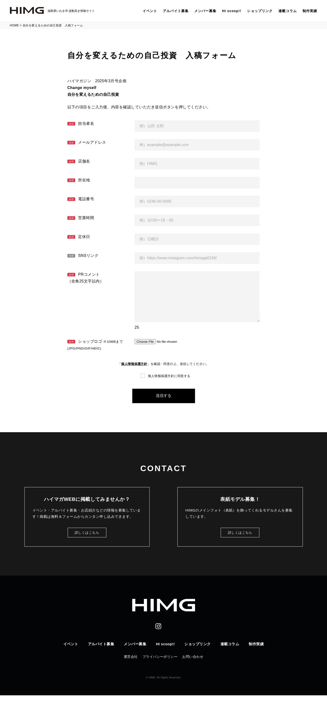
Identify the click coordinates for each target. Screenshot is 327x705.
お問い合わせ (192, 666)
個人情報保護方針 (134, 373)
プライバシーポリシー (160, 666)
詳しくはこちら (87, 542)
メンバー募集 (205, 11)
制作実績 (310, 11)
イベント (150, 11)
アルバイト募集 (176, 11)
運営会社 (131, 666)
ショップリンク (260, 11)
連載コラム (287, 11)
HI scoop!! (231, 11)
